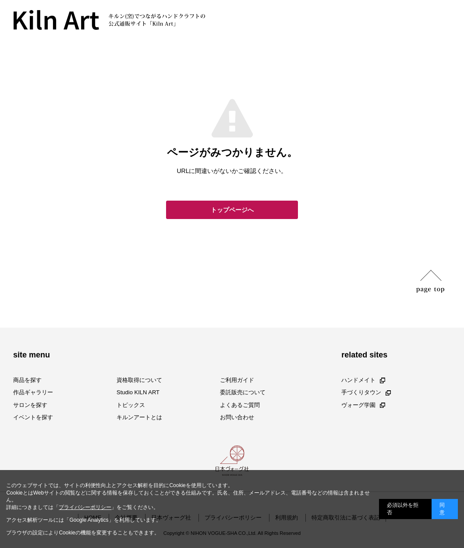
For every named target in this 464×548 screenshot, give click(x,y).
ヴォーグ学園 (363, 405)
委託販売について (243, 392)
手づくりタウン (366, 392)
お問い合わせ (237, 417)
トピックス (131, 405)
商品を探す (27, 380)
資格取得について (139, 380)
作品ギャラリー (33, 392)
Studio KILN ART (138, 392)
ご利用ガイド (237, 380)
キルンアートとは (139, 417)
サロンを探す (30, 405)
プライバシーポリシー (85, 507)
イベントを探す (33, 417)
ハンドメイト (363, 380)
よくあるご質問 (240, 405)
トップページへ (232, 209)
